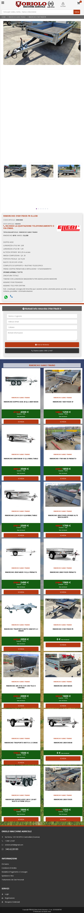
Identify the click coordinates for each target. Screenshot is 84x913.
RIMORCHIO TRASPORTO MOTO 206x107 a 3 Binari (21, 630)
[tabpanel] (42, 171)
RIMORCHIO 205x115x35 (63, 799)
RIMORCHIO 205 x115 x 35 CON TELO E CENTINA (21, 687)
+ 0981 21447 (8, 841)
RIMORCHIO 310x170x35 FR (63, 629)
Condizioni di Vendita (9, 868)
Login (5, 894)
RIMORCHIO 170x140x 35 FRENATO (63, 459)
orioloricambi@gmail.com (12, 845)
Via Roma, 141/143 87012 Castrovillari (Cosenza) (21, 837)
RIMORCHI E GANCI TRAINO (17, 17)
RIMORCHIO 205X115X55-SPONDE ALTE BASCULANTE (63, 516)
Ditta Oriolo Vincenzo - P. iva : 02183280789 (48, 910)
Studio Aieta (47, 911)
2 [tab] (38, 208)
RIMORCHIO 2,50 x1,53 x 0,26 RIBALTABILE (21, 515)
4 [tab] (43, 208)
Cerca (77, 12)
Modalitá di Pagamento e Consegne (14, 872)
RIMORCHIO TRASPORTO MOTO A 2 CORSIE (21, 743)
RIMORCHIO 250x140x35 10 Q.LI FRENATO (21, 572)
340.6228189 (10, 849)
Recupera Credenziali (11, 902)
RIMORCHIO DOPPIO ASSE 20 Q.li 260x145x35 (21, 402)
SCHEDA (21, 422)
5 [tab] (45, 208)
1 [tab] (36, 208)
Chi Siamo (5, 864)
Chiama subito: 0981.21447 (42, 351)
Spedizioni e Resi (8, 876)
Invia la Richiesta (42, 345)
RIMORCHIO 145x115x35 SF (63, 402)
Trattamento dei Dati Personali (13, 880)
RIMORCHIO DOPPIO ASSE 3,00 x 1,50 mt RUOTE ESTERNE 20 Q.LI (21, 800)
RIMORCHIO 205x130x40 (63, 743)
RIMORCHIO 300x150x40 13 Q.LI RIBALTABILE (21, 459)
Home (4, 17)
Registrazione (8, 898)
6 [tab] (47, 208)
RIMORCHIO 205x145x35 (63, 686)
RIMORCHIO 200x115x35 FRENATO (63, 572)
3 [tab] (40, 208)
